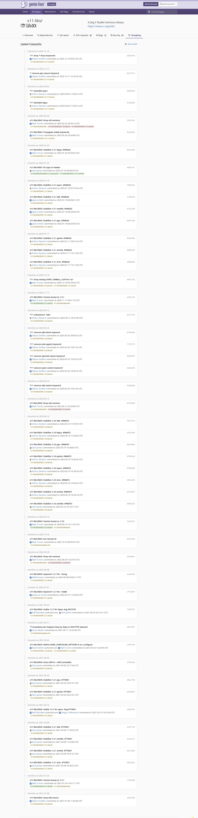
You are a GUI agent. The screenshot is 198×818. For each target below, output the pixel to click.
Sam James (37, 168)
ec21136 (131, 206)
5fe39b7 (131, 483)
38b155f (131, 616)
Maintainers (50, 11)
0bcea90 (131, 148)
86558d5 (131, 235)
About (91, 11)
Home (25, 11)
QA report (63, 35)
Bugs (101, 35)
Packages (36, 11)
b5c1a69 (131, 738)
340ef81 (131, 697)
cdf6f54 (131, 634)
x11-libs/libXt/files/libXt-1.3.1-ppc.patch (44, 171)
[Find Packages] (164, 12)
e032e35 (131, 472)
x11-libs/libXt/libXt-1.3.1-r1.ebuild (42, 62)
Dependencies (45, 35)
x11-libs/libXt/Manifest (38, 125)
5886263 (131, 246)
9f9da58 (131, 460)
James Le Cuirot (39, 584)
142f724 (131, 714)
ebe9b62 (131, 680)
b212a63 (131, 529)
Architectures (78, 11)
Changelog (134, 35)
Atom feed (131, 44)
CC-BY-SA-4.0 (80, 813)
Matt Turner (37, 122)
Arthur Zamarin (39, 93)
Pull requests (83, 35)
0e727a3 (131, 310)
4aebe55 (131, 362)
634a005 (131, 102)
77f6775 (131, 339)
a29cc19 (131, 292)
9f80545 (131, 448)
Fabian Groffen (39, 58)
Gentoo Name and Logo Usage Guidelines (109, 813)
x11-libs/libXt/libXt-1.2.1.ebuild (59, 403)
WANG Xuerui (38, 567)
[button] (151, 4)
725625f (131, 599)
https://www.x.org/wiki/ (101, 26)
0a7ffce (131, 73)
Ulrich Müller (38, 619)
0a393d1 (131, 130)
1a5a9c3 (131, 512)
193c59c (131, 119)
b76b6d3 (131, 327)
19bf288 (131, 784)
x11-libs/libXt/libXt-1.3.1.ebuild (82, 125)
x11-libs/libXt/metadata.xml (40, 536)
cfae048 (131, 767)
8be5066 (131, 437)
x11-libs (34, 20)
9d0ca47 (131, 165)
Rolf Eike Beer (38, 602)
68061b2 (131, 495)
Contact (173, 808)
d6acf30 (131, 668)
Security (117, 35)
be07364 (131, 217)
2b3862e (131, 547)
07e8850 (131, 396)
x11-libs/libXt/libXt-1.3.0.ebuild (59, 125)
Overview (28, 35)
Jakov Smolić (37, 197)
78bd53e (131, 182)
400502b (131, 258)
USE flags (64, 11)
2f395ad (131, 651)
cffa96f (131, 581)
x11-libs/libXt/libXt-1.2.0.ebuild (59, 553)
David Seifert (38, 636)
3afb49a (131, 425)
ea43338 (131, 564)
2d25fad (131, 55)
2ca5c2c (131, 726)
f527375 (131, 414)
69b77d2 (131, 275)
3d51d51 (131, 749)
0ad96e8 (131, 90)
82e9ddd (131, 379)
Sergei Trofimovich (69, 700)
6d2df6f (131, 350)
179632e (131, 194)
